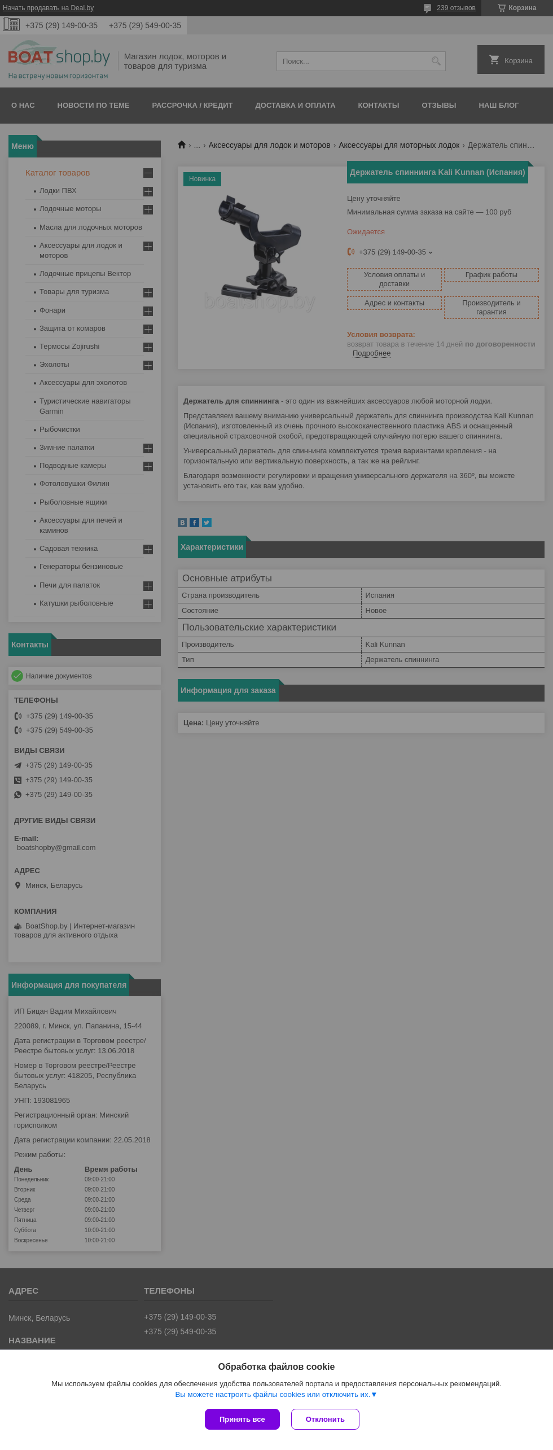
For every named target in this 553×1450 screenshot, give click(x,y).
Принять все (242, 1419)
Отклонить (325, 1419)
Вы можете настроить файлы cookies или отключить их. (272, 1394)
